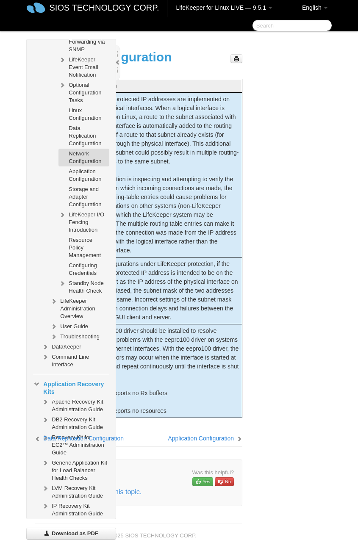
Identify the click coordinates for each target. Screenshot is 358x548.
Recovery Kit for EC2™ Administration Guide (73, 444)
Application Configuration (85, 175)
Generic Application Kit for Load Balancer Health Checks (74, 469)
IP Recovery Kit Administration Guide (72, 509)
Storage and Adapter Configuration (85, 197)
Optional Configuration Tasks (79, 91)
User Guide (69, 326)
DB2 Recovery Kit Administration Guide (72, 422)
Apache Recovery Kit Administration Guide (72, 404)
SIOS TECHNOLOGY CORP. (104, 7)
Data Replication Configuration (85, 136)
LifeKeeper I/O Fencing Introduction (81, 221)
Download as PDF (71, 533)
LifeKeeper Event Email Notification (78, 66)
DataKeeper (61, 347)
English (314, 7)
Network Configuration (85, 157)
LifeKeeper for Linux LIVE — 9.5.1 (224, 7)
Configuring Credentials (83, 269)
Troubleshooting (75, 337)
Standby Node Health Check (80, 286)
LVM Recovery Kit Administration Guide (72, 491)
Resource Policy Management (85, 247)
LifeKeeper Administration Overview (72, 307)
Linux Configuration (85, 114)
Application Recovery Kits (68, 387)
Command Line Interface (65, 360)
